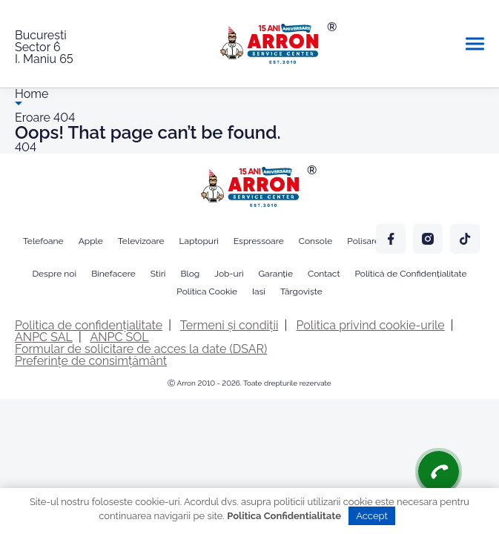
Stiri (158, 273)
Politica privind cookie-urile (371, 325)
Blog (189, 273)
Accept (372, 515)
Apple (91, 241)
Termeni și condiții (229, 325)
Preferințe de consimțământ (91, 361)
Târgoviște (301, 291)
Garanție (276, 273)
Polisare (363, 241)
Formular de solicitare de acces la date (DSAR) (141, 349)
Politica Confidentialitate (284, 515)
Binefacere (113, 273)
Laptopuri (199, 241)
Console (316, 241)
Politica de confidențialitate (88, 325)
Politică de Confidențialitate (410, 273)
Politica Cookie (206, 291)
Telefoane (43, 241)
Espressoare (259, 241)
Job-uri (228, 273)
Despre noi (54, 273)
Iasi (258, 291)
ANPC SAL (44, 337)
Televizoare (141, 241)
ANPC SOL (119, 337)
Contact (324, 273)
